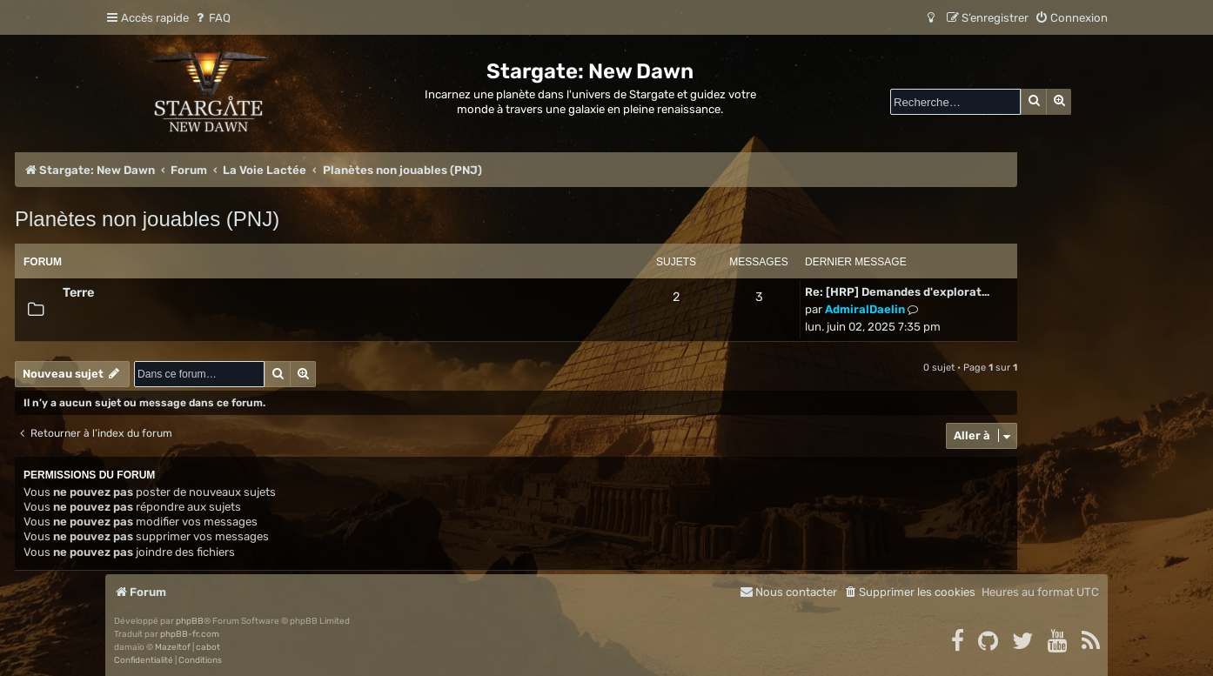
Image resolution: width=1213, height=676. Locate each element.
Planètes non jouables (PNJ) (147, 219)
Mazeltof (173, 647)
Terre (78, 292)
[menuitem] (212, 17)
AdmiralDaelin (865, 309)
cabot (208, 647)
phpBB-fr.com (189, 634)
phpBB (190, 621)
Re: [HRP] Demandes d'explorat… (897, 291)
